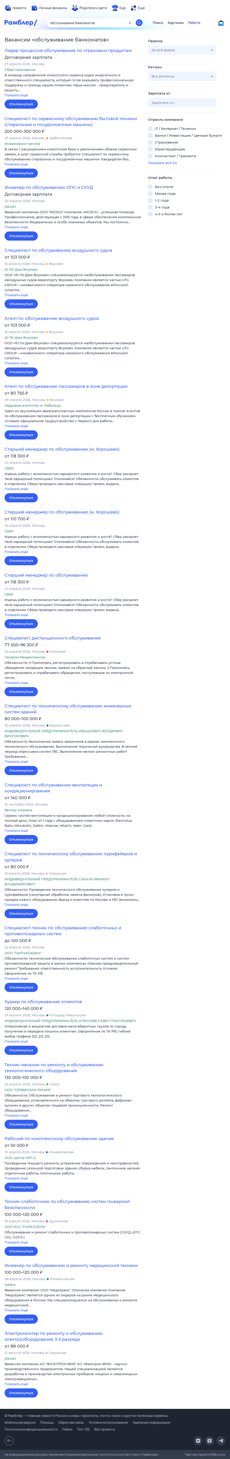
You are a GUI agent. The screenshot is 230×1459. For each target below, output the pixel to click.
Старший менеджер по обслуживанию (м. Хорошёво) (62, 449)
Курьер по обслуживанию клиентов (43, 1001)
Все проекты (104, 1429)
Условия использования (108, 1422)
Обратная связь (71, 1422)
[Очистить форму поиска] (130, 22)
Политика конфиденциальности (31, 1429)
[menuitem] (15, 8)
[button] (73, 85)
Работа (194, 23)
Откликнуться (21, 104)
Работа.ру (218, 1454)
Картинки (176, 23)
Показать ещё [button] (16, 95)
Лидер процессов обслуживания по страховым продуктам (68, 50)
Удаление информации (151, 1422)
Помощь (47, 1422)
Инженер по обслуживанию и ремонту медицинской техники (71, 1265)
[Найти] (139, 22)
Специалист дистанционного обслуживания (53, 638)
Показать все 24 (162, 163)
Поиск (158, 23)
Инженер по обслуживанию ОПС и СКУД (49, 187)
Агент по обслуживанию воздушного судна (52, 318)
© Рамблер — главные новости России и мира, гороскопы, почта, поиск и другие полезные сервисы (86, 1415)
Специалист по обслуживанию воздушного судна (58, 250)
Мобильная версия (20, 1422)
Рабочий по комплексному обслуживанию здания (59, 1138)
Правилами (150, 1454)
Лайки (67, 1429)
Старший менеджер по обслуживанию (46, 575)
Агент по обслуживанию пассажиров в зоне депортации (66, 386)
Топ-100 (83, 1429)
